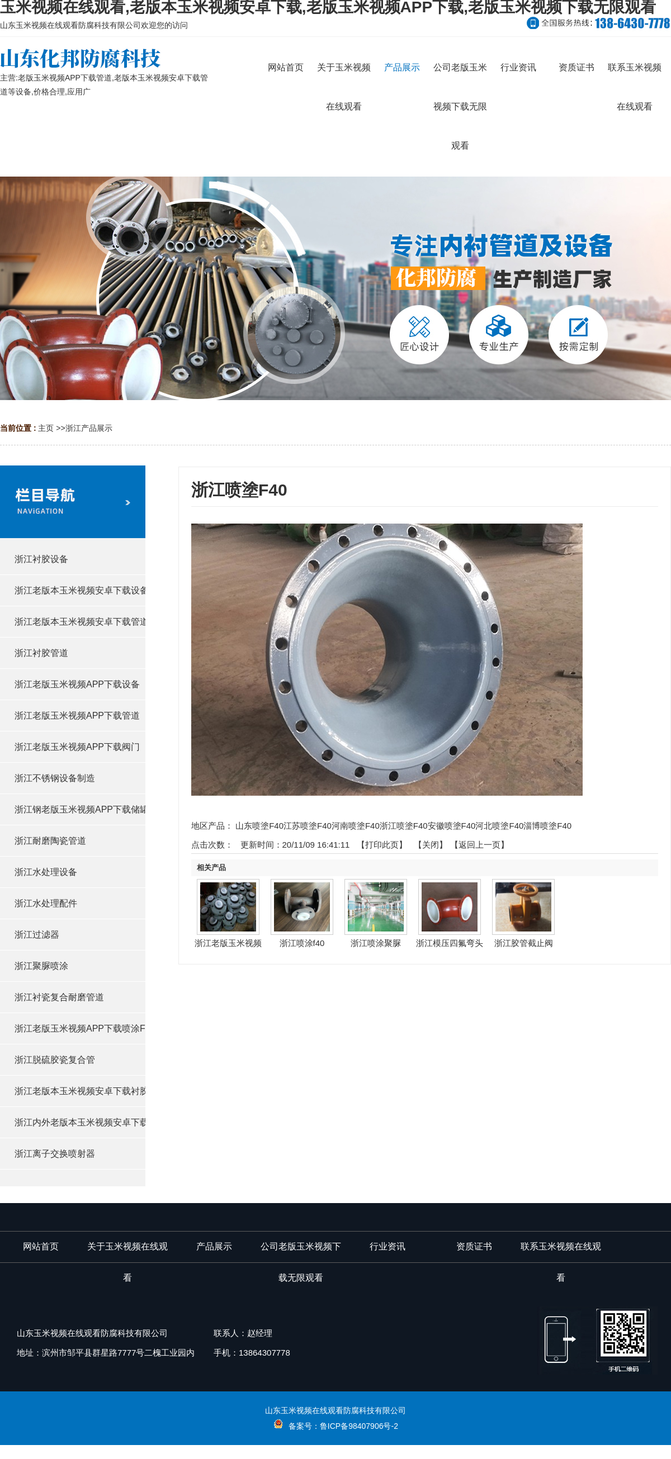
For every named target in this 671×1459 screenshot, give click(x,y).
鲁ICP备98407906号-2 (359, 1426)
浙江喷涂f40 (302, 943)
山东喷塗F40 (259, 825)
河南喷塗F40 (356, 825)
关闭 (430, 844)
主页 (46, 428)
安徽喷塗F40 (452, 825)
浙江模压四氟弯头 (449, 943)
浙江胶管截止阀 (523, 943)
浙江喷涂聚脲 (376, 943)
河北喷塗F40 (499, 825)
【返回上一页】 (479, 844)
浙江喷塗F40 (404, 825)
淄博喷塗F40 (547, 825)
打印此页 (382, 844)
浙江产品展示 (88, 428)
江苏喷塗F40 (307, 825)
